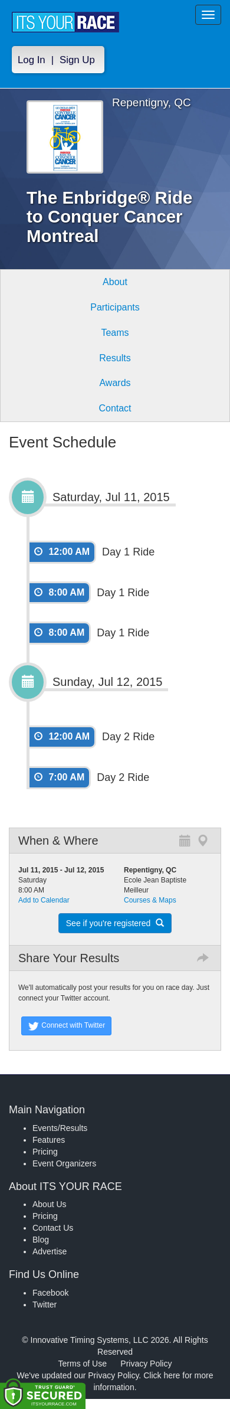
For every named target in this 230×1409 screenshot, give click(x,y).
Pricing (45, 1151)
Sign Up (77, 60)
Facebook (50, 1292)
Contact (114, 408)
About (115, 282)
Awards (114, 383)
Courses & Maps (150, 900)
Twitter (44, 1304)
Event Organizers (64, 1163)
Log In (31, 60)
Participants (115, 307)
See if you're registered (115, 923)
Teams (115, 333)
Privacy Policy (146, 1363)
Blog (40, 1239)
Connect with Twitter (66, 1026)
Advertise (49, 1251)
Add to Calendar (44, 900)
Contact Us (52, 1228)
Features (48, 1140)
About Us (49, 1204)
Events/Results (59, 1128)
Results (114, 358)
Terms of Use (82, 1363)
